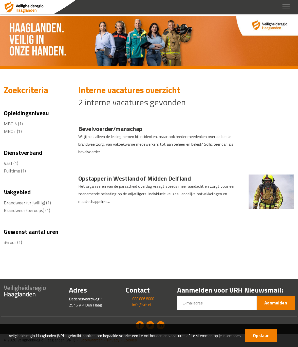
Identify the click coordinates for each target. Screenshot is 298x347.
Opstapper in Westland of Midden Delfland (134, 178)
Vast (11, 163)
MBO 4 (13, 123)
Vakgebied (17, 192)
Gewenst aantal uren (31, 231)
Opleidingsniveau (26, 113)
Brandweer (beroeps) (27, 210)
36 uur (13, 242)
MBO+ (13, 131)
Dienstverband (23, 152)
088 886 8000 (143, 299)
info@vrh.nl (141, 305)
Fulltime (15, 170)
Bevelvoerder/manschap (110, 128)
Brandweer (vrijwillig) (27, 202)
